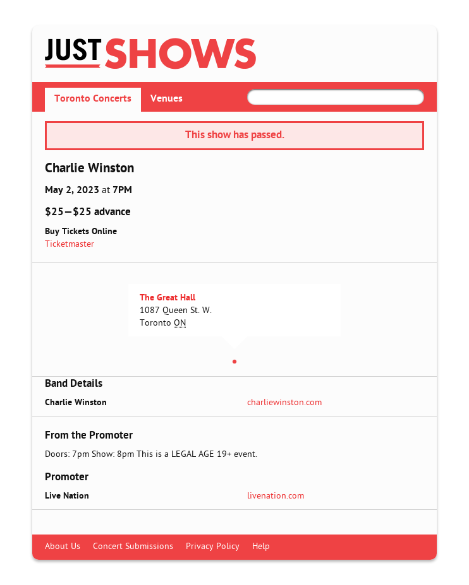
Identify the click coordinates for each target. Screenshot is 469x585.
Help (261, 547)
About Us (62, 547)
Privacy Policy (213, 547)
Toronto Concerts (92, 99)
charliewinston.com (284, 403)
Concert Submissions (133, 547)
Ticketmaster (69, 245)
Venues (166, 99)
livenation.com (275, 496)
